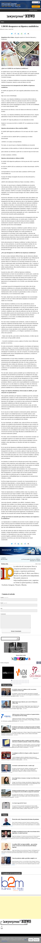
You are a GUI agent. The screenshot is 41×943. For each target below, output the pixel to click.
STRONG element (33, 10)
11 (26, 680)
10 (25, 680)
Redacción (4, 564)
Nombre (4, 597)
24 (28, 681)
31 (20, 682)
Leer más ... (22, 696)
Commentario (3, 614)
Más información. (21, 940)
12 (28, 680)
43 (20, 683)
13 (11, 681)
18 (19, 681)
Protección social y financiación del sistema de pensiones (25, 819)
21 (23, 681)
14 (13, 681)
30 (19, 682)
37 (11, 683)
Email (4, 603)
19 (20, 681)
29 (17, 682)
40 (16, 683)
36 (28, 682)
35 (26, 682)
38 (13, 683)
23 (26, 681)
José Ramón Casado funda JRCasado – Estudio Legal (23, 765)
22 (25, 681)
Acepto (31, 940)
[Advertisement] (20, 907)
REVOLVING (4, 559)
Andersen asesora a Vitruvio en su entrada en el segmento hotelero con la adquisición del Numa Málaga (25, 715)
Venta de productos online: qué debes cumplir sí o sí (24, 858)
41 (17, 683)
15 (14, 681)
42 (19, 683)
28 (16, 682)
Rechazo (36, 940)
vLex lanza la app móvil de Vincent (19, 803)
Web (1, 608)
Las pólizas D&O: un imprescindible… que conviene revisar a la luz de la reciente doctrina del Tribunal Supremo (24, 846)
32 (22, 682)
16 (16, 681)
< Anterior (3, 558)
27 (14, 682)
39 (14, 683)
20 (22, 681)
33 (23, 682)
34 (25, 682)
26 (13, 682)
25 (11, 682)
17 (17, 681)
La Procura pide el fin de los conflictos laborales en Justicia (30, 560)
